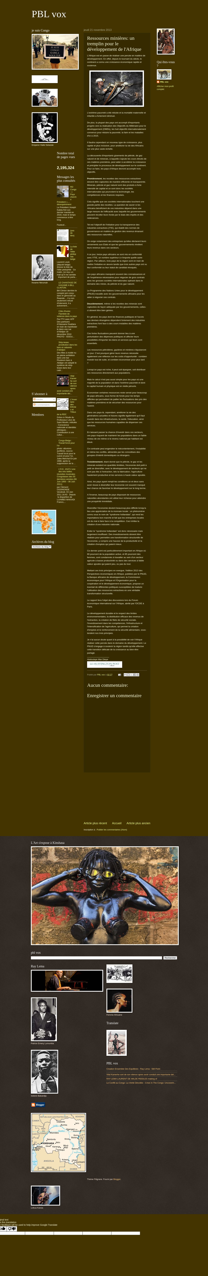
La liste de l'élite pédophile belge (73, 252)
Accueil (116, 823)
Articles (38, 399)
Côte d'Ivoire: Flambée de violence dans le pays (67, 313)
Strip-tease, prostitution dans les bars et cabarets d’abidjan (67, 346)
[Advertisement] (117, 797)
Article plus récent (95, 823)
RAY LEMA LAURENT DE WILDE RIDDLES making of (131, 1079)
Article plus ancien (138, 823)
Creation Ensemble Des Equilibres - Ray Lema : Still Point (133, 1069)
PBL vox (49, 14)
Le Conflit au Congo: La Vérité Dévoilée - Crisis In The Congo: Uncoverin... (141, 1083)
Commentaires (41, 405)
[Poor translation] (12, 1229)
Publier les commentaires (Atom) (112, 829)
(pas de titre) (72, 233)
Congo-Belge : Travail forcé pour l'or (66, 443)
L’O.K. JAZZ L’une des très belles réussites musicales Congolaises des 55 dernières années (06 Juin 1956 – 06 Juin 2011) (67, 476)
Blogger (117, 1179)
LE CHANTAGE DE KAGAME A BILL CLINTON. (67, 285)
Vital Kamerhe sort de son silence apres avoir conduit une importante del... (141, 1074)
